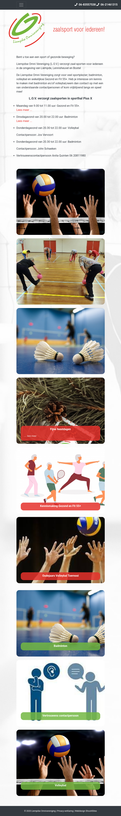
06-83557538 (85, 4)
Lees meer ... (24, 110)
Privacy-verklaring (65, 811)
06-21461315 (107, 4)
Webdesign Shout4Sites (86, 811)
